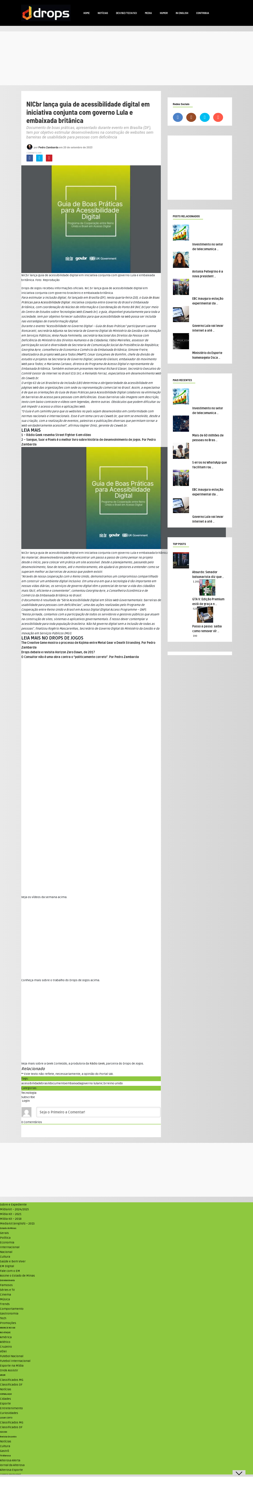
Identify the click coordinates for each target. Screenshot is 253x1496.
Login (25, 1101)
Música (5, 1299)
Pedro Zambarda (48, 147)
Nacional (6, 1252)
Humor (164, 13)
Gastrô (4, 1451)
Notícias (103, 13)
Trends (5, 1304)
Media (148, 13)
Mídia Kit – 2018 (11, 1219)
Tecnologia (28, 1093)
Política (5, 1238)
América (6, 1337)
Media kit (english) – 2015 (17, 1223)
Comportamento (11, 1309)
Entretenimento (7, 1280)
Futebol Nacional (11, 1356)
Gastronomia (9, 1313)
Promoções (8, 1323)
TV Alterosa (5, 1455)
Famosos (6, 1285)
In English (182, 13)
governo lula (90, 1083)
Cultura (5, 1257)
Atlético (5, 1342)
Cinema (5, 1294)
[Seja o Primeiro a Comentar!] (98, 1112)
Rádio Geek (97, 1063)
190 (195, 636)
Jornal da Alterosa (12, 1465)
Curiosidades (9, 1413)
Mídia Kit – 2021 (10, 1214)
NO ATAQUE (5, 1332)
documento (57, 1083)
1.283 (196, 581)
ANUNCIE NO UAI (7, 1328)
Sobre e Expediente (13, 1204)
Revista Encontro (8, 1436)
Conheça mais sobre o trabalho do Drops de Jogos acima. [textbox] (60, 980)
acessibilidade (31, 1083)
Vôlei (3, 1351)
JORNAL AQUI (6, 1394)
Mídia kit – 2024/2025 (14, 1209)
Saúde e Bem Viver (13, 1261)
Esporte (5, 1403)
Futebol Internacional (15, 1361)
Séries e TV (7, 1290)
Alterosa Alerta (10, 1460)
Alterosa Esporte (11, 1470)
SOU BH (3, 1432)
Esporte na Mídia (11, 1365)
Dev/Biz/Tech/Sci (126, 13)
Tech (3, 1318)
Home (87, 13)
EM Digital (7, 1266)
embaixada (73, 1083)
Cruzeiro (6, 1347)
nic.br (103, 1083)
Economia (7, 1242)
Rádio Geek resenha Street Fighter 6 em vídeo (58, 435)
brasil (45, 1083)
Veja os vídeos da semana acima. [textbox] (44, 897)
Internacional (9, 1247)
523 (195, 608)
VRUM (2, 1375)
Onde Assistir (9, 1370)
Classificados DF (11, 1384)
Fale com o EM (10, 1271)
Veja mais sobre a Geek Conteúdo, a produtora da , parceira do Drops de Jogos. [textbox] (82, 1063)
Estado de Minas (8, 1228)
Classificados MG (11, 1380)
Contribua (202, 13)
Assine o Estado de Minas (17, 1275)
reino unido (115, 1083)
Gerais (4, 1233)
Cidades (5, 1399)
